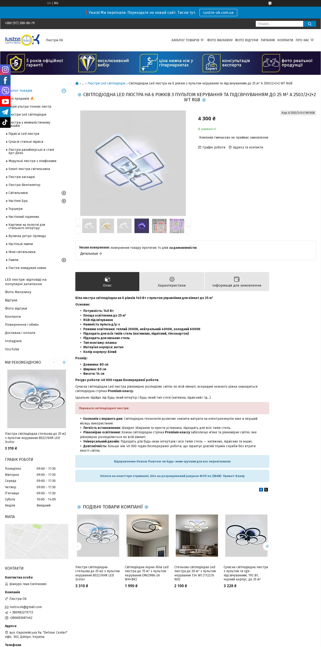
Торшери (15, 209)
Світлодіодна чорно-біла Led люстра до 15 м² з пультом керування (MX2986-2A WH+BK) (146, 573)
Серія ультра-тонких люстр (29, 107)
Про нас (302, 40)
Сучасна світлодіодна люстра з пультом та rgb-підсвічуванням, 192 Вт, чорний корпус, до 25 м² (246, 573)
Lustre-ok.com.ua (218, 12)
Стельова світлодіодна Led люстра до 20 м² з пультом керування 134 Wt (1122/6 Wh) (195, 573)
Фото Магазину (18, 292)
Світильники (18, 193)
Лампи (13, 260)
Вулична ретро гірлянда (27, 236)
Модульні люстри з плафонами (32, 161)
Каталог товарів (185, 40)
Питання (268, 40)
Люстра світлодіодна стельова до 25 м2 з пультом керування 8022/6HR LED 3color (97, 573)
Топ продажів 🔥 (21, 99)
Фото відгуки (246, 40)
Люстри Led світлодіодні (106, 83)
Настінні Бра (17, 201)
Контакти (285, 40)
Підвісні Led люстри (23, 134)
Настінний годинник (23, 217)
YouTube (12, 349)
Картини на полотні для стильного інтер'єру (26, 226)
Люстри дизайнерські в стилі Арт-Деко (31, 151)
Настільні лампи (20, 244)
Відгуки (11, 300)
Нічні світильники (21, 252)
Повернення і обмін (22, 324)
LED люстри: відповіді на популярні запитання (26, 281)
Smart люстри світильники (29, 169)
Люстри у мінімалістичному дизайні (29, 124)
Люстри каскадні (21, 177)
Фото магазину (220, 40)
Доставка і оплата (20, 333)
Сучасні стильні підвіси (25, 142)
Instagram (13, 341)
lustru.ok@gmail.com (26, 607)
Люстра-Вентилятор (24, 185)
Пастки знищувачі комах (27, 268)
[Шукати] (309, 24)
